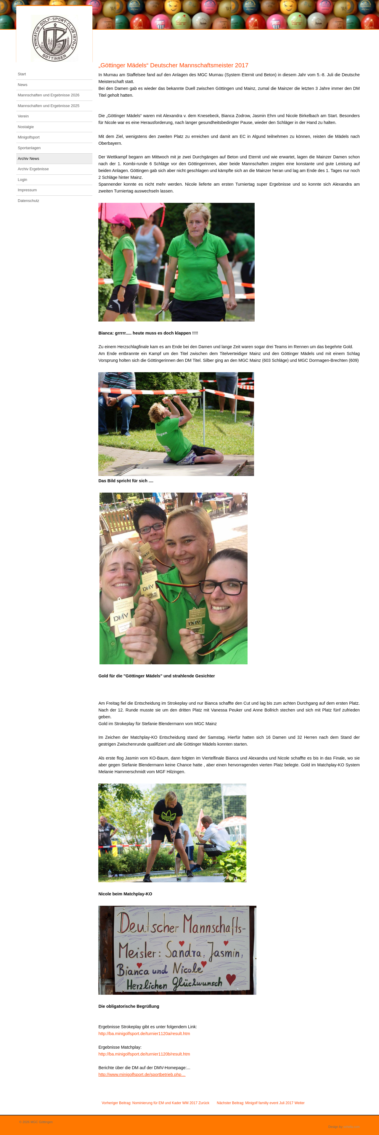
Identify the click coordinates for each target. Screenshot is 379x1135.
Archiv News (28, 158)
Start (22, 74)
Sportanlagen (29, 148)
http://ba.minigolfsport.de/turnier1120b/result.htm (144, 1054)
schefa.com (351, 1126)
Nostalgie (26, 127)
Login (22, 179)
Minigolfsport (29, 137)
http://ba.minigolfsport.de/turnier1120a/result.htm (144, 1033)
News (23, 84)
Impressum (27, 190)
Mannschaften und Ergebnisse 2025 (48, 106)
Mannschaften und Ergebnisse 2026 (48, 95)
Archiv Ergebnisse (33, 169)
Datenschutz (28, 200)
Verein (23, 116)
